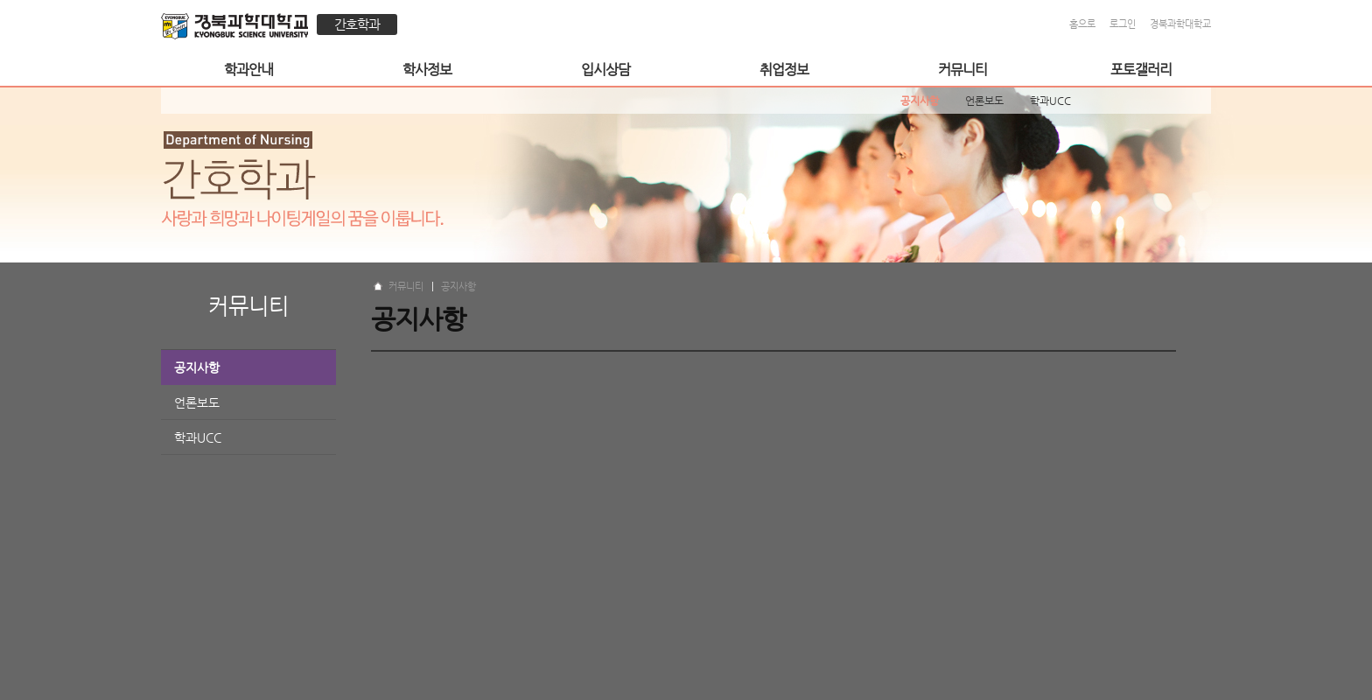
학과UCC (197, 437)
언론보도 (197, 403)
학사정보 (427, 69)
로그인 (1123, 24)
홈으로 (1082, 24)
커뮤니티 (962, 69)
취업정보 (784, 69)
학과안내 (248, 69)
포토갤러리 (1141, 69)
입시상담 (605, 69)
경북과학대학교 (1180, 24)
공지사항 (197, 367)
